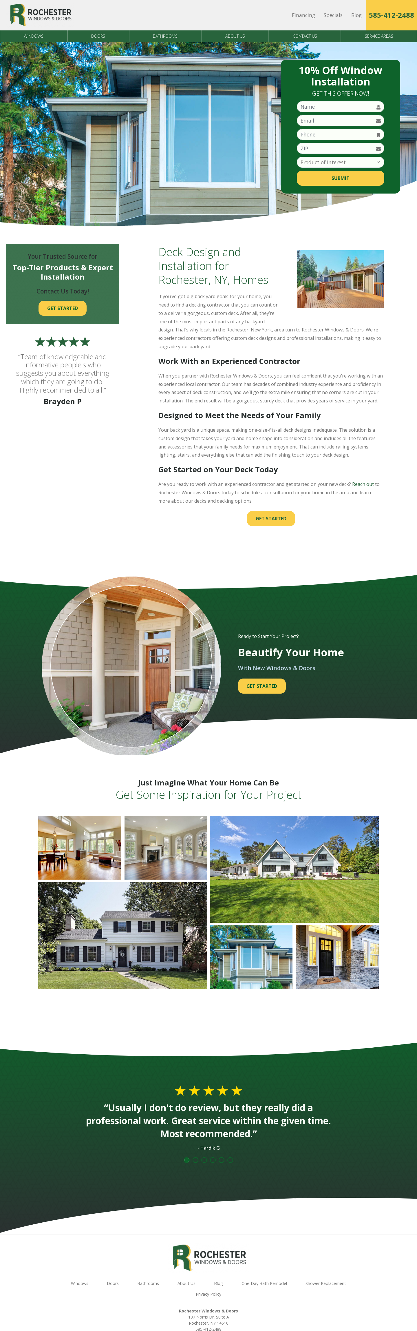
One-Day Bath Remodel (264, 1283)
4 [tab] (213, 1160)
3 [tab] (204, 1160)
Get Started (271, 518)
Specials (333, 15)
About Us (235, 36)
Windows (33, 36)
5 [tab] (221, 1160)
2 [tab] (195, 1160)
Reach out (363, 484)
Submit (341, 178)
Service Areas (379, 36)
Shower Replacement (326, 1283)
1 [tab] (186, 1160)
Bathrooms (165, 36)
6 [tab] (230, 1160)
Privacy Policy (208, 1294)
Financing (303, 15)
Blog (356, 15)
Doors (98, 36)
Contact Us (305, 36)
